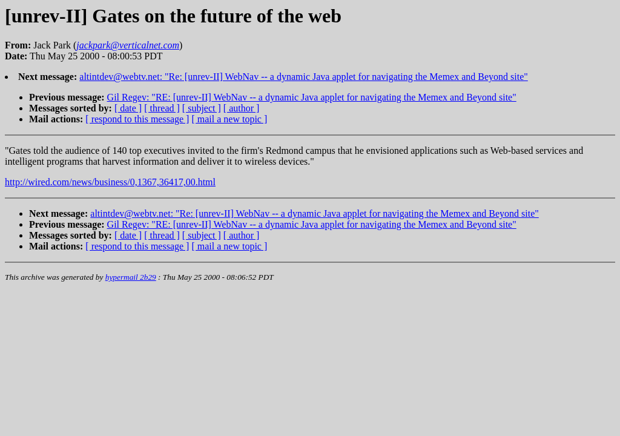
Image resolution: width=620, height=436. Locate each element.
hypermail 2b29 (130, 277)
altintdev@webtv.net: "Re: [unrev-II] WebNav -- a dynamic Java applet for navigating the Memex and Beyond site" (303, 76)
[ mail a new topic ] (229, 119)
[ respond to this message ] (137, 119)
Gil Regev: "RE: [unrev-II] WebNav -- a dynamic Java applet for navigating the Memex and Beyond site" (311, 97)
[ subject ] (201, 108)
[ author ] (241, 108)
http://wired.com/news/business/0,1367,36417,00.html (110, 182)
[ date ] (128, 108)
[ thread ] (162, 108)
